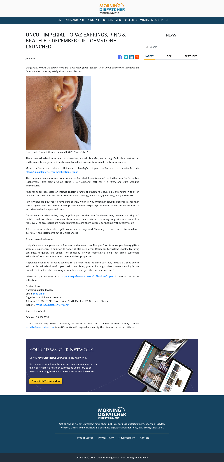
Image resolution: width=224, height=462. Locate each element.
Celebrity (131, 20)
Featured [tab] (191, 56)
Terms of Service (84, 437)
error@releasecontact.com (40, 327)
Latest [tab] (149, 56)
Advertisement (127, 437)
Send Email (39, 293)
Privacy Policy (106, 437)
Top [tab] (169, 56)
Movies (144, 20)
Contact (144, 437)
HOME (59, 20)
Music (155, 20)
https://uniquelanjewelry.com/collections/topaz (52, 172)
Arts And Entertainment (82, 20)
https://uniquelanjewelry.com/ (52, 304)
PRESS (164, 20)
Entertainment (112, 20)
